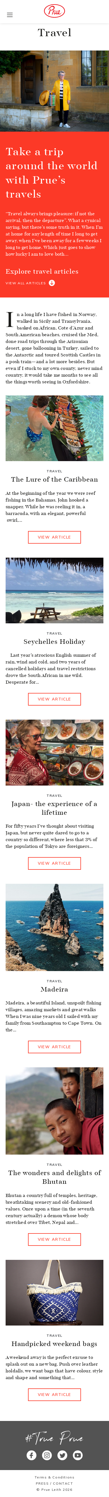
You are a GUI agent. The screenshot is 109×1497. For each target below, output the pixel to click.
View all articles (26, 283)
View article (54, 537)
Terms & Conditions (54, 1477)
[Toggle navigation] (10, 15)
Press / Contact (54, 1483)
